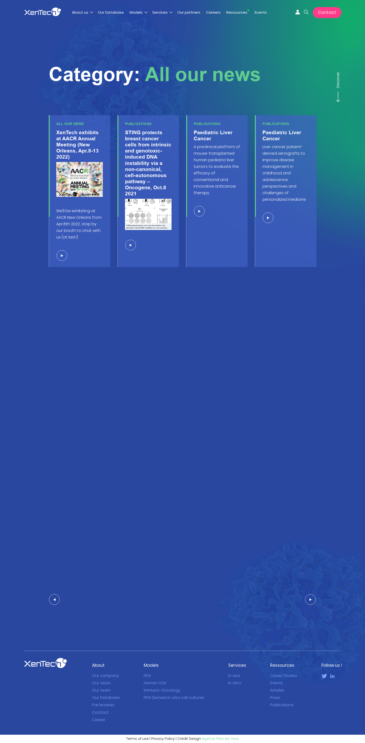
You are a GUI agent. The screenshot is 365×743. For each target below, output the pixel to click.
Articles (277, 682)
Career (99, 711)
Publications (282, 696)
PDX (147, 667)
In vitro (234, 674)
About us (80, 12)
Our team (101, 682)
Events (261, 12)
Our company (105, 667)
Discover (337, 82)
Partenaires (103, 696)
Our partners (188, 12)
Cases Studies (283, 667)
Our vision (101, 674)
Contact (327, 12)
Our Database (111, 12)
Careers (213, 12)
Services (160, 12)
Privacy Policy (163, 730)
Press (275, 689)
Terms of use (137, 730)
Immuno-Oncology (162, 682)
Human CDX (155, 674)
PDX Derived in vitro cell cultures (174, 689)
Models (136, 12)
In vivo (234, 667)
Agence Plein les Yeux (220, 730)
